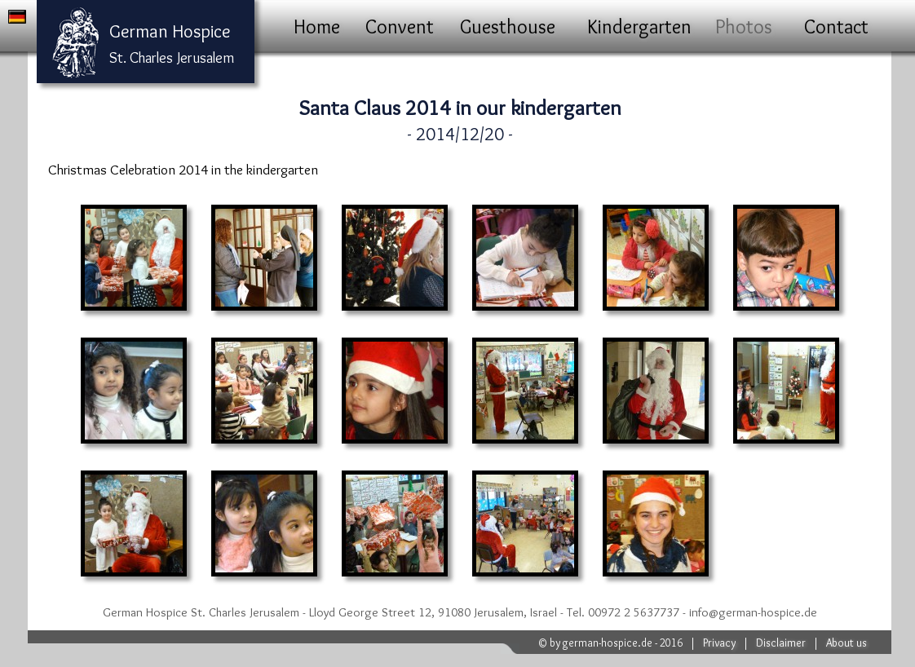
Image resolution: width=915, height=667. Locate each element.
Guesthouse (507, 26)
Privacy (719, 642)
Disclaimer (781, 642)
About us (846, 642)
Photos (743, 26)
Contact (836, 26)
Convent (399, 26)
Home (317, 26)
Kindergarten (639, 26)
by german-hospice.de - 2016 (616, 642)
